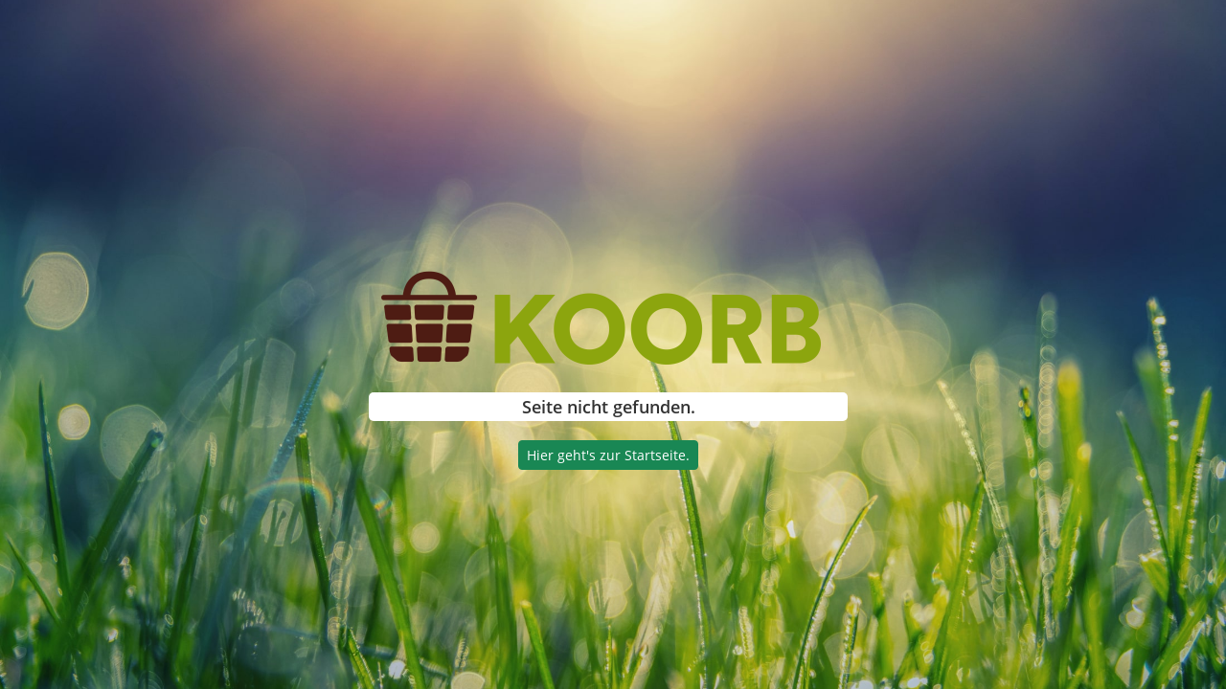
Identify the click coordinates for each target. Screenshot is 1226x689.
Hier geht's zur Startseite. (608, 455)
